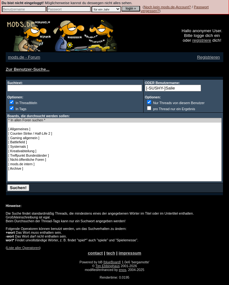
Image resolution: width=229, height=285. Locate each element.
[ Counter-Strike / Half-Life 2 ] (114, 134)
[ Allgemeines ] (114, 129)
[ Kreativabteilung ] (114, 151)
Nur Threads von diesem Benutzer (176, 103)
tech (110, 253)
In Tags (18, 109)
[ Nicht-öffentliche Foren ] (114, 160)
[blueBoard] (112, 262)
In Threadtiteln (23, 103)
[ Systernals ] (114, 147)
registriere (201, 40)
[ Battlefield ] (114, 142)
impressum (129, 253)
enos (122, 270)
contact (95, 253)
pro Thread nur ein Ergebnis (171, 109)
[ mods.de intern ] (114, 164)
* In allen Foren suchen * (114, 120)
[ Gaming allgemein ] (114, 138)
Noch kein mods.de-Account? (167, 7)
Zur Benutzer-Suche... (28, 69)
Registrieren (208, 57)
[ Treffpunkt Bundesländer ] (114, 155)
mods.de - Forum (24, 57)
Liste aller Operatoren (23, 248)
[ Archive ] (114, 169)
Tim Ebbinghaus (108, 266)
